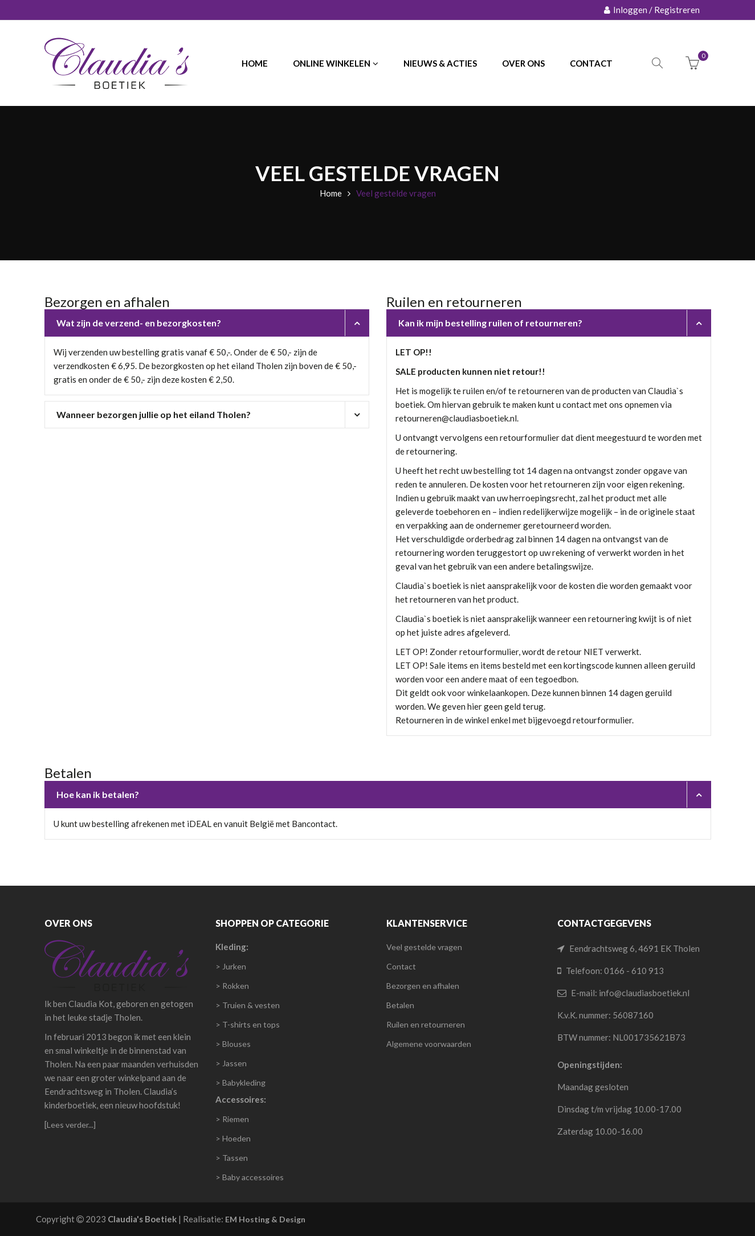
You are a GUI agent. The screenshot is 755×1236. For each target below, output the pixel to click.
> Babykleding (240, 1082)
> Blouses (233, 1044)
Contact (401, 966)
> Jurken (230, 966)
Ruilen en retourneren (425, 1024)
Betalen (400, 1005)
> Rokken (232, 986)
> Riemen (232, 1119)
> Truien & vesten (247, 1005)
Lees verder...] (71, 1124)
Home (331, 193)
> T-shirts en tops (247, 1024)
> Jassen (231, 1063)
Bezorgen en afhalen (422, 986)
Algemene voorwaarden (428, 1044)
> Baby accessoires (249, 1177)
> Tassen (231, 1158)
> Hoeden (233, 1138)
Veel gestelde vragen (424, 947)
